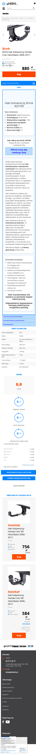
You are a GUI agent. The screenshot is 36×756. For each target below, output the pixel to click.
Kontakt (4, 702)
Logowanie (5, 709)
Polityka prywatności (8, 687)
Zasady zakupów (7, 691)
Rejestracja (5, 706)
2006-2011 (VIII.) (6, 19)
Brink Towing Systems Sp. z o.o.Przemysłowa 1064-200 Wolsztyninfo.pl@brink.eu (19, 317)
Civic (26, 18)
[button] (3, 35)
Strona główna (5, 18)
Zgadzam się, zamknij (22, 750)
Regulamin (5, 694)
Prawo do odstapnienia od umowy (12, 698)
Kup (19, 74)
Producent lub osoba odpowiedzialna (13, 316)
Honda (21, 18)
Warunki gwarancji (8, 324)
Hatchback (30, 18)
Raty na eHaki (6, 684)
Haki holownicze (15, 18)
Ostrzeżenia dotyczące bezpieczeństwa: (14, 320)
